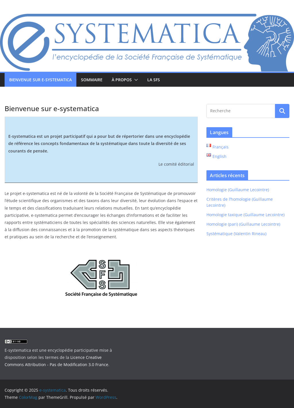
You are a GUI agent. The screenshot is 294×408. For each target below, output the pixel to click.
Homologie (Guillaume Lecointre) (237, 189)
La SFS (153, 79)
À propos (122, 79)
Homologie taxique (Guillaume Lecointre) (245, 214)
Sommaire (91, 79)
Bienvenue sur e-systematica (40, 79)
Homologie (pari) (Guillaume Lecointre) (243, 224)
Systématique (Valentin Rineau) (236, 233)
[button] (135, 80)
